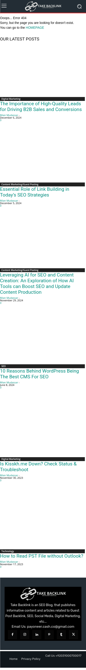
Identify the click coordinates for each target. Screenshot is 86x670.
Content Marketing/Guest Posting (19, 184)
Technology (7, 551)
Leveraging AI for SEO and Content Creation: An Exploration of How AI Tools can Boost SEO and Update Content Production (37, 283)
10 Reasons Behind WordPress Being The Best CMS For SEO (39, 373)
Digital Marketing (10, 98)
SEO (3, 366)
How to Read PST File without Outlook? (41, 556)
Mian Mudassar (9, 115)
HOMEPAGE (35, 27)
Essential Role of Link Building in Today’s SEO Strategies (34, 192)
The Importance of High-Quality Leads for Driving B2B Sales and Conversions (41, 106)
